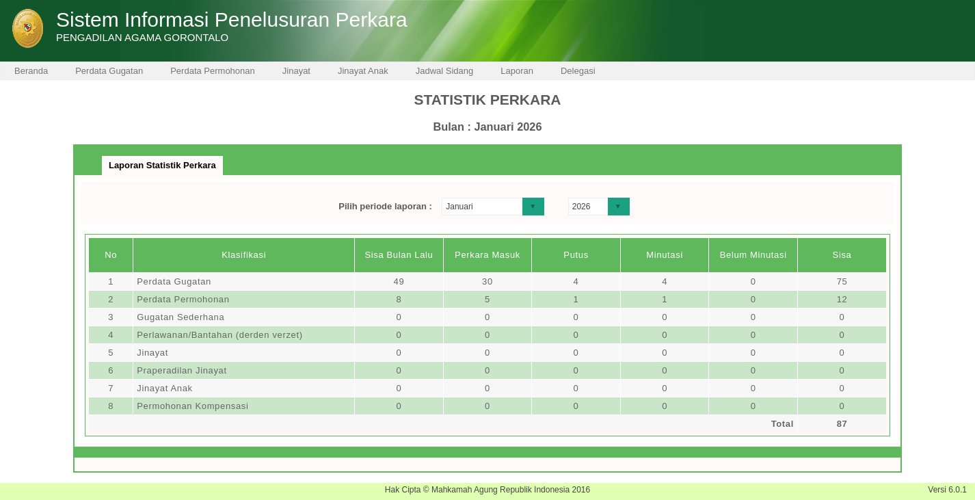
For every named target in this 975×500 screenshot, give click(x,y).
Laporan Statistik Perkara (162, 165)
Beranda (31, 71)
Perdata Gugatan (109, 71)
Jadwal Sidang (445, 71)
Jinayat (296, 71)
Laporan (516, 71)
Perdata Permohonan (212, 71)
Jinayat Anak (363, 71)
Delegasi (578, 71)
